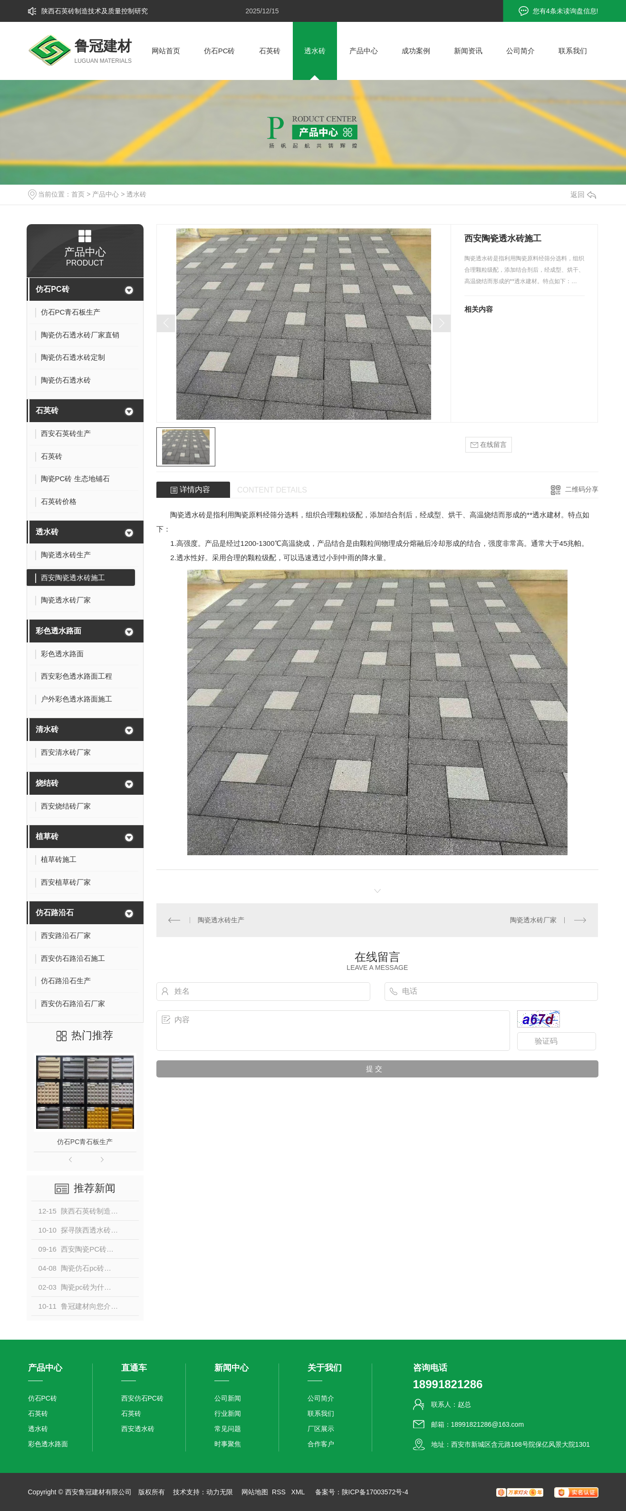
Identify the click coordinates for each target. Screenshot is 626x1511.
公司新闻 (227, 1398)
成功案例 (416, 51)
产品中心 (363, 51)
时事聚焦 (227, 1444)
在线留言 (489, 445)
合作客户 (321, 1444)
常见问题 (227, 1428)
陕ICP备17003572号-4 (375, 1492)
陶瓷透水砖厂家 (533, 920)
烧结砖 (47, 783)
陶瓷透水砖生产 (221, 920)
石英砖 (269, 51)
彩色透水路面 (58, 631)
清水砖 (47, 729)
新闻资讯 (468, 51)
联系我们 (573, 51)
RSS (280, 1492)
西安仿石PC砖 (142, 1398)
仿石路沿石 (55, 913)
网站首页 (166, 51)
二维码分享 (581, 489)
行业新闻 (227, 1413)
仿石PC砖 (219, 51)
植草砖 (47, 836)
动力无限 (219, 1492)
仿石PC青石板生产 (85, 1142)
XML (299, 1492)
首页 (78, 194)
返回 (583, 194)
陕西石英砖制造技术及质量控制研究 (94, 11)
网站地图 (254, 1492)
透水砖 (315, 51)
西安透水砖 (137, 1428)
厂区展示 (321, 1428)
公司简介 (520, 51)
